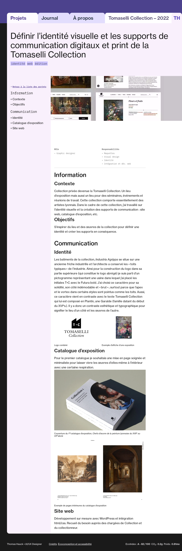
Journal (49, 18)
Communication (23, 111)
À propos (83, 18)
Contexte (18, 99)
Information (21, 93)
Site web (17, 128)
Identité (17, 118)
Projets (18, 18)
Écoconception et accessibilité (75, 544)
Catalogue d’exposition (27, 123)
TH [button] (177, 18)
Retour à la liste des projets (28, 86)
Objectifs (18, 104)
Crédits (53, 544)
